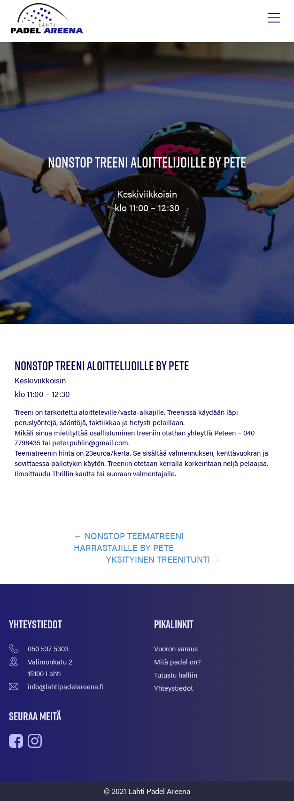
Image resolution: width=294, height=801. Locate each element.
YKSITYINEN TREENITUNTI (158, 559)
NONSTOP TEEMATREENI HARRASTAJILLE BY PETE (129, 541)
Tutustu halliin (175, 674)
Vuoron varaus (176, 648)
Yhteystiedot (173, 688)
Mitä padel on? (177, 661)
